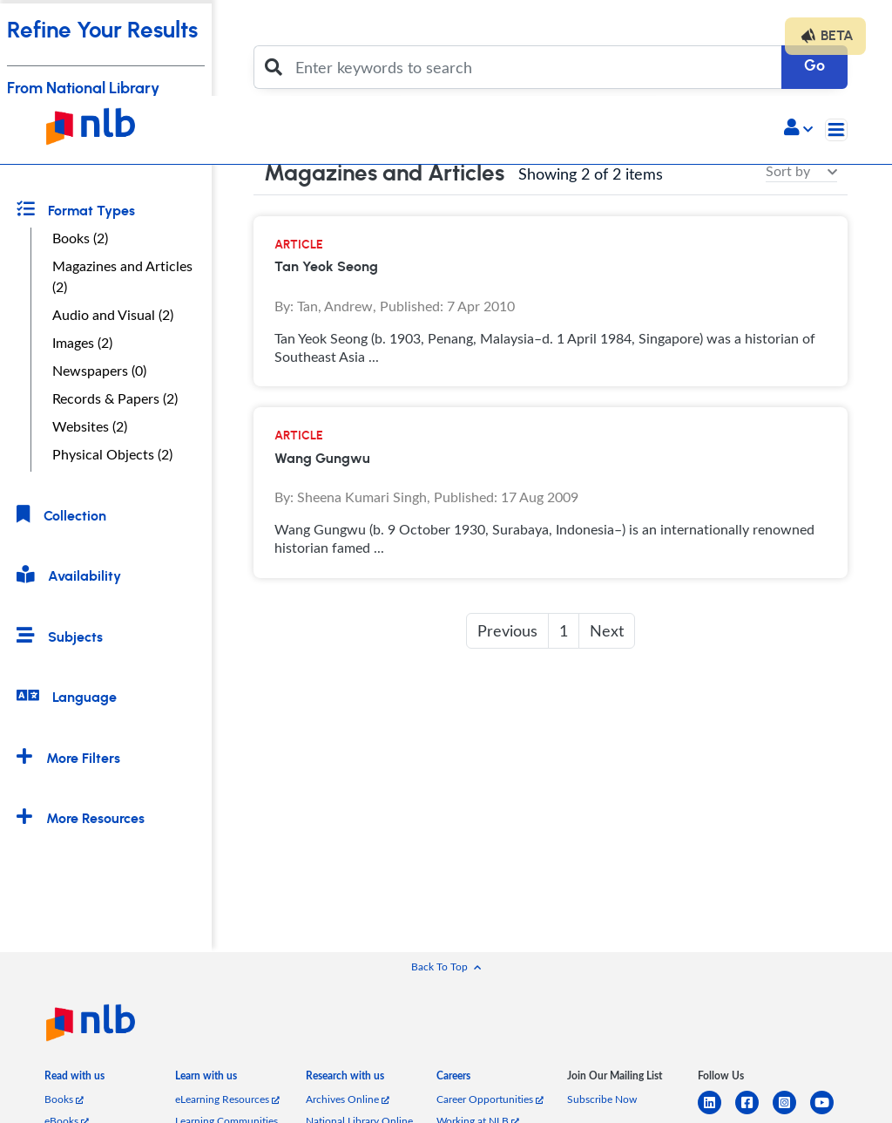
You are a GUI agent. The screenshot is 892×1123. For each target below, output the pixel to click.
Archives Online (347, 1099)
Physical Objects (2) (112, 454)
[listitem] (74, 1079)
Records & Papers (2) (115, 398)
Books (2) (80, 238)
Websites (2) (89, 426)
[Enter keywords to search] (533, 67)
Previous (507, 630)
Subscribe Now (602, 1099)
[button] (798, 129)
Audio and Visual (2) (112, 314)
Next (607, 630)
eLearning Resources (227, 1099)
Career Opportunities (490, 1099)
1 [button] (563, 630)
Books (64, 1099)
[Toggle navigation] (836, 130)
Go (814, 66)
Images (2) (82, 342)
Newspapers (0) (99, 370)
